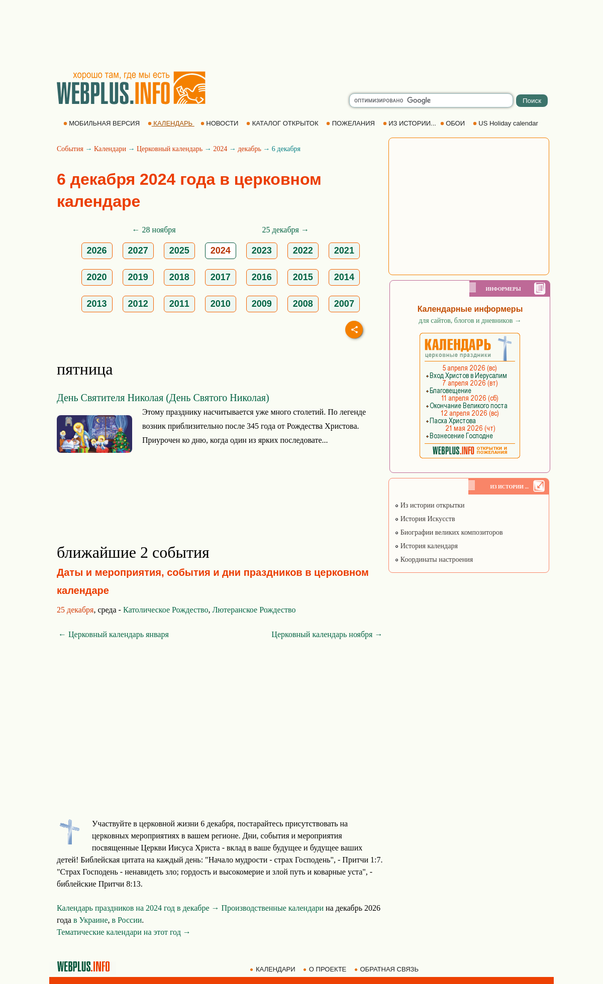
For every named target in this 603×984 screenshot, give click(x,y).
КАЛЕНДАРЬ (171, 123)
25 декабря (75, 609)
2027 (138, 250)
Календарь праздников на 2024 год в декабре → (138, 908)
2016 (262, 277)
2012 (138, 304)
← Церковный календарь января (113, 634)
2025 (179, 250)
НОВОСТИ (220, 123)
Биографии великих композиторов (448, 532)
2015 (303, 277)
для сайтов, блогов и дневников (470, 320)
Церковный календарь (170, 149)
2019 (138, 277)
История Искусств (424, 519)
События (70, 149)
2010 (221, 304)
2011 (179, 304)
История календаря (426, 546)
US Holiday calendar (506, 123)
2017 (221, 277)
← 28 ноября (154, 229)
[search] (431, 100)
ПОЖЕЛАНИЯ (351, 123)
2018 (179, 277)
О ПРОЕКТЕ (325, 969)
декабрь (249, 149)
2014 (344, 277)
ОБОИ (453, 123)
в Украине (90, 920)
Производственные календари (273, 908)
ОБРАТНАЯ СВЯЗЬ (387, 969)
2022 (303, 250)
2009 (262, 304)
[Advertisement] (301, 35)
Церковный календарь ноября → (326, 634)
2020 (97, 277)
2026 (97, 250)
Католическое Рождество (166, 609)
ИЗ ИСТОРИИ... (410, 123)
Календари (110, 149)
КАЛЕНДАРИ (273, 969)
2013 (97, 304)
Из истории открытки (429, 505)
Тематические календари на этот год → (124, 932)
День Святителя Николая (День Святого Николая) (163, 397)
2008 (303, 304)
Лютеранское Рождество (253, 609)
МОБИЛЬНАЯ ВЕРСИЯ (102, 123)
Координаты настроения (433, 559)
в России (127, 920)
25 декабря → (285, 229)
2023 (262, 250)
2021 (344, 250)
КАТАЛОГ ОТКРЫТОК (283, 123)
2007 (344, 304)
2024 (220, 149)
